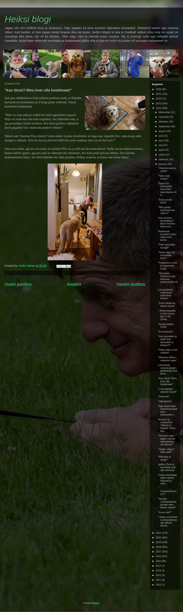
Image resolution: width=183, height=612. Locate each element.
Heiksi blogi (28, 19)
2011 (159, 580)
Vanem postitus (130, 284)
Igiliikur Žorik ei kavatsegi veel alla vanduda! (167, 467)
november (164, 117)
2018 (159, 547)
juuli (161, 136)
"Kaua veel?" (165, 512)
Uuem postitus (18, 284)
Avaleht (74, 284)
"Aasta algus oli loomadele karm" (166, 255)
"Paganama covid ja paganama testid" (167, 265)
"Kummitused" (165, 331)
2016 (159, 556)
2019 (159, 542)
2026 (159, 89)
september (165, 126)
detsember (165, 112)
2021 (159, 533)
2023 (159, 103)
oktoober (164, 121)
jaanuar (163, 164)
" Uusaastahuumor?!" (167, 491)
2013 (159, 570)
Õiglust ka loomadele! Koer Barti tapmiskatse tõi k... (167, 189)
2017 (159, 551)
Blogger (95, 603)
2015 (159, 561)
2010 (159, 584)
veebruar (164, 159)
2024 (159, 98)
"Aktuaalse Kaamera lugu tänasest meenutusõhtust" (168, 279)
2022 (159, 108)
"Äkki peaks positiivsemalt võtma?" (166, 210)
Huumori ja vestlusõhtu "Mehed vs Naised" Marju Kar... (166, 425)
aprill (161, 150)
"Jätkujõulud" (165, 401)
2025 (159, 94)
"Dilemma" (163, 396)
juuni (161, 140)
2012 (159, 575)
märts (162, 154)
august (163, 131)
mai (161, 145)
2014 (159, 566)
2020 (159, 537)
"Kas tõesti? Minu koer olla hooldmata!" (167, 381)
